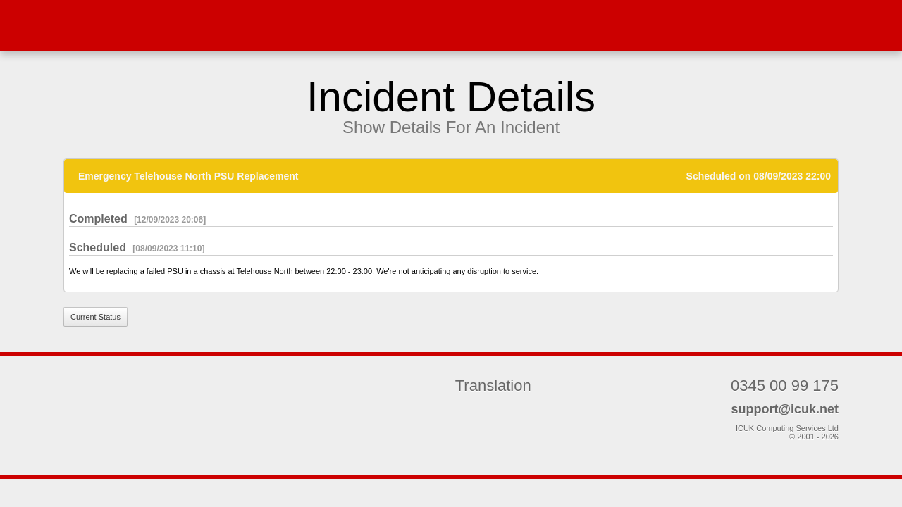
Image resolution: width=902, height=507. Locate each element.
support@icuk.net (785, 409)
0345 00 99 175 (785, 385)
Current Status (95, 317)
